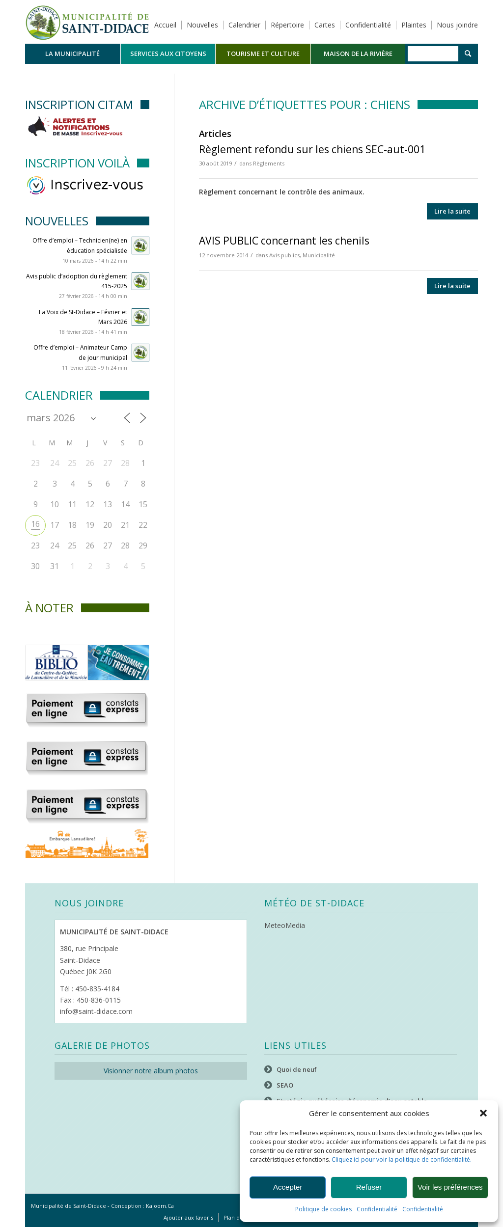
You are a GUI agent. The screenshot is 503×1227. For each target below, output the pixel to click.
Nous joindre (457, 24)
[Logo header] (87, 21)
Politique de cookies (323, 1209)
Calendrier (244, 24)
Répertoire (287, 24)
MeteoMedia (284, 925)
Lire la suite (452, 211)
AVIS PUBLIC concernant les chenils (284, 240)
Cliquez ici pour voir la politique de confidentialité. (402, 1159)
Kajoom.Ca (160, 1205)
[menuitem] (72, 54)
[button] (483, 1113)
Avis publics (284, 255)
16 (35, 523)
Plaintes (413, 24)
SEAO (285, 1085)
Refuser (369, 1187)
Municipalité (319, 255)
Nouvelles (202, 24)
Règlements (268, 163)
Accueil (165, 24)
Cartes (324, 24)
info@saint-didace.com (96, 1011)
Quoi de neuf (297, 1069)
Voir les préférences (450, 1187)
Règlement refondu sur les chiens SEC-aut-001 (312, 149)
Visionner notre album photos (151, 1070)
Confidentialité (377, 1209)
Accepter (287, 1187)
